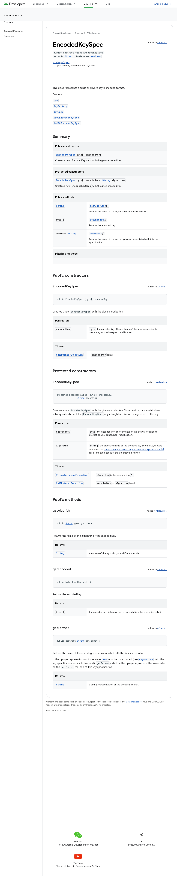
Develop (79, 33)
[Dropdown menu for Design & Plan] (76, 4)
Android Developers (62, 33)
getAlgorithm (98, 205)
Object (69, 56)
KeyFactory (60, 106)
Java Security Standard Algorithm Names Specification (132, 449)
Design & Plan (64, 3)
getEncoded (97, 219)
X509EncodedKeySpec (66, 117)
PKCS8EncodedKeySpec (67, 123)
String (106, 180)
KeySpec (96, 56)
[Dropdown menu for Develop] (97, 4)
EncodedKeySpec (65, 154)
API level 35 (161, 382)
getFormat (96, 233)
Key (56, 100)
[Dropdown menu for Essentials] (49, 4)
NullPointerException (69, 354)
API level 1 (162, 42)
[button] (20, 36)
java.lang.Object (61, 62)
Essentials (39, 3)
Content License (134, 701)
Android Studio (162, 3)
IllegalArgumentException (72, 475)
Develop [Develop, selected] (88, 3)
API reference (13, 15)
